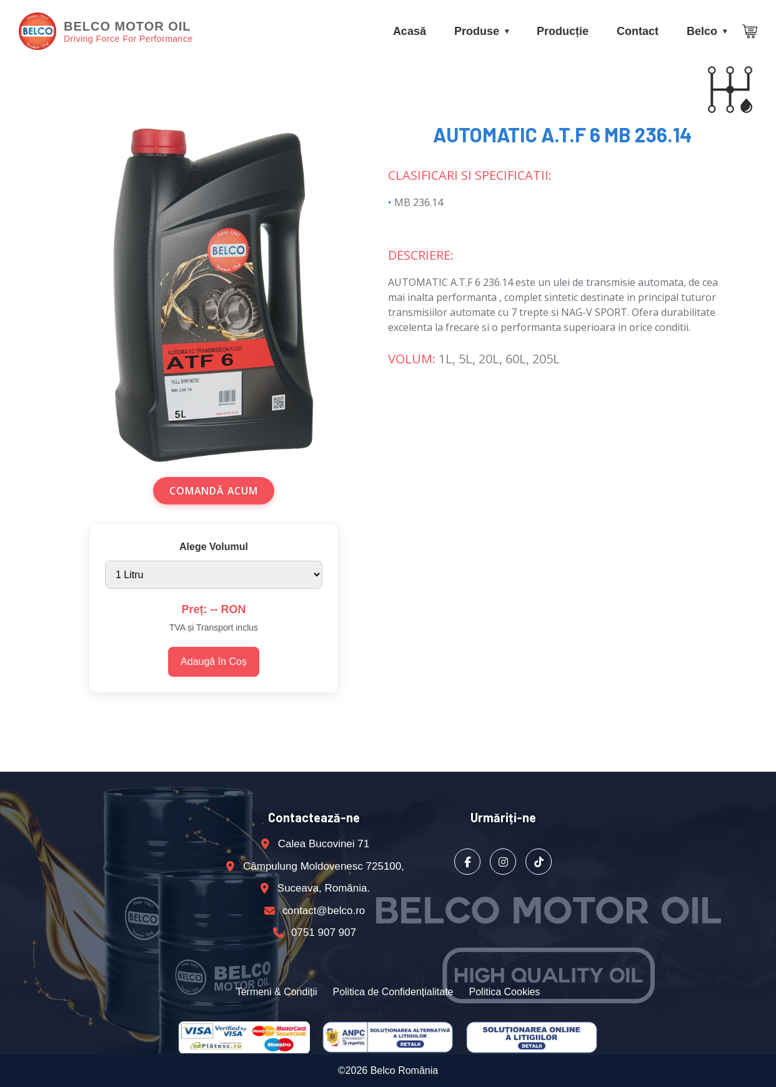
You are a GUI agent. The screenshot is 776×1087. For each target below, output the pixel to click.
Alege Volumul (213, 546)
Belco (702, 31)
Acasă (409, 31)
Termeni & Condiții (276, 991)
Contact (638, 31)
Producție (563, 31)
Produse (476, 31)
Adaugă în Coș (214, 661)
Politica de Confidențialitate (392, 991)
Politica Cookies (504, 991)
